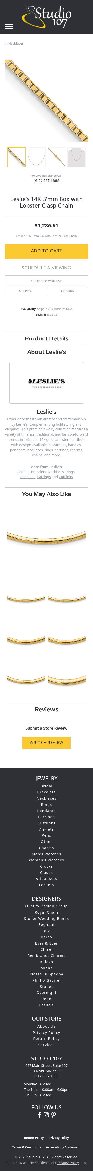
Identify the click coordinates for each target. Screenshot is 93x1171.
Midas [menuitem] (46, 968)
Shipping (25, 291)
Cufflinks (66, 476)
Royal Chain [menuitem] (46, 912)
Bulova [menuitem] (46, 961)
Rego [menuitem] (46, 998)
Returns (67, 291)
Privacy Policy (46, 1032)
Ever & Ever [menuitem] (46, 943)
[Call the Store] (46, 1076)
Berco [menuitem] (46, 937)
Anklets (23, 471)
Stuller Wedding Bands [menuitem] (46, 918)
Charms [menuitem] (46, 847)
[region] (46, 101)
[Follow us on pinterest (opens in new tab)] (53, 1115)
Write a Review (46, 742)
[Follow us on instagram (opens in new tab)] (46, 1115)
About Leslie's (46, 351)
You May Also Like (46, 493)
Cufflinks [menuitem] (46, 823)
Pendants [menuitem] (46, 810)
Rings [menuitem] (46, 804)
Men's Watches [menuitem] (46, 854)
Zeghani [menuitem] (46, 924)
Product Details (46, 338)
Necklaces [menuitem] (47, 798)
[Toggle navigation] (9, 27)
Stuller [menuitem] (46, 986)
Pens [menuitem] (46, 835)
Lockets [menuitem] (46, 884)
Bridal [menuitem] (47, 786)
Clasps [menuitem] (46, 872)
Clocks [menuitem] (46, 866)
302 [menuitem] (46, 930)
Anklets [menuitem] (46, 829)
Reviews (46, 709)
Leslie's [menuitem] (46, 1005)
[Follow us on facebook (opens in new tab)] (39, 1115)
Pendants (27, 476)
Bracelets (38, 471)
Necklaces (16, 43)
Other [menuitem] (46, 841)
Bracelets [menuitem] (46, 792)
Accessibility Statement (63, 1147)
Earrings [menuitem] (46, 816)
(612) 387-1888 (46, 180)
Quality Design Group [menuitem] (46, 906)
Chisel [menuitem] (46, 949)
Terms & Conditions (26, 1147)
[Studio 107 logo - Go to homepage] (46, 16)
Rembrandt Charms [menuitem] (47, 955)
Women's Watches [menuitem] (46, 860)
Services (46, 1044)
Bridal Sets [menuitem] (46, 878)
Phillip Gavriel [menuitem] (46, 980)
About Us (46, 1026)
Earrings (44, 476)
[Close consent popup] (85, 1163)
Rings (70, 471)
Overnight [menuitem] (46, 992)
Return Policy (46, 1038)
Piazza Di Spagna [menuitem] (46, 974)
